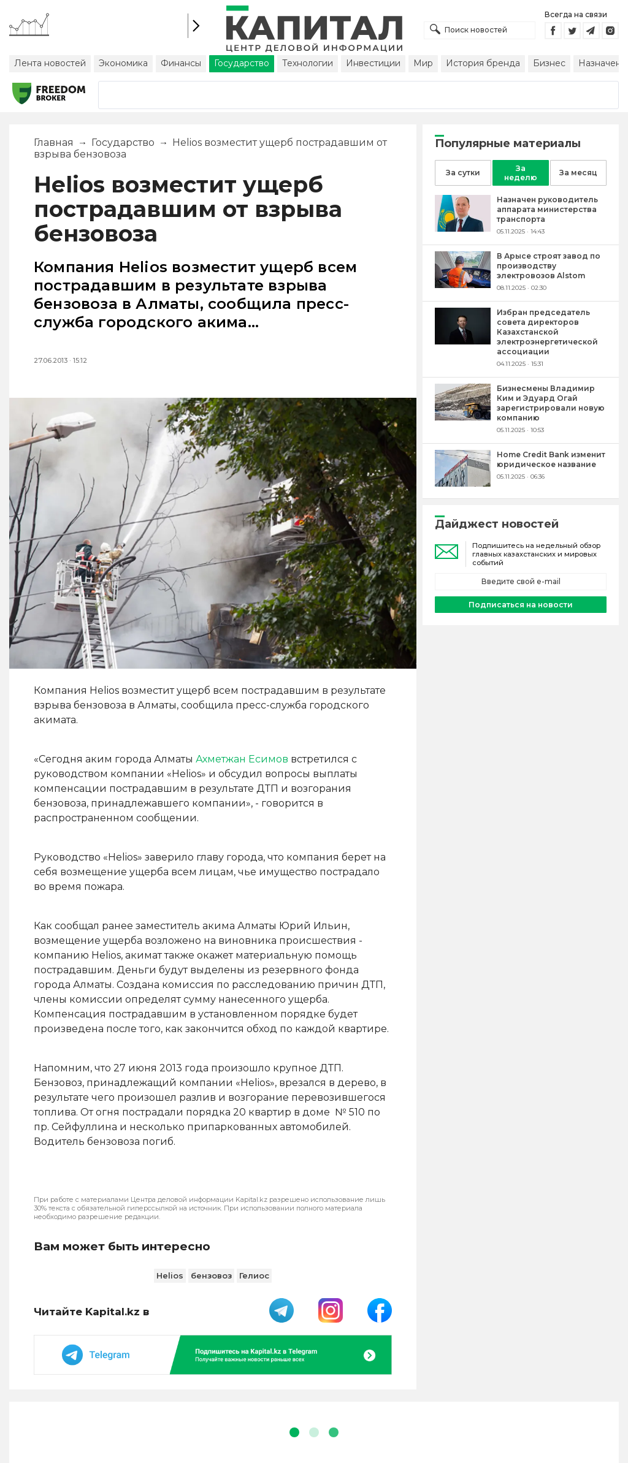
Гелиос (254, 1275)
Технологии (307, 63)
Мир (423, 63)
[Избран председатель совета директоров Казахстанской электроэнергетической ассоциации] (463, 341)
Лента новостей (50, 63)
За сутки (463, 172)
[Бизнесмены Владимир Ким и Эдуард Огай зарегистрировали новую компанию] (463, 417)
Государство (241, 63)
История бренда (483, 63)
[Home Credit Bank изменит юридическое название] (463, 483)
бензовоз (211, 1275)
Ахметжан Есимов (242, 759)
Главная (54, 142)
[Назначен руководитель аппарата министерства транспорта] (463, 228)
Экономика (123, 63)
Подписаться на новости (521, 604)
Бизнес (549, 63)
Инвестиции (373, 63)
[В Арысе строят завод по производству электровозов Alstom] (463, 285)
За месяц (578, 172)
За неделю (520, 173)
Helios (169, 1275)
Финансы (181, 63)
